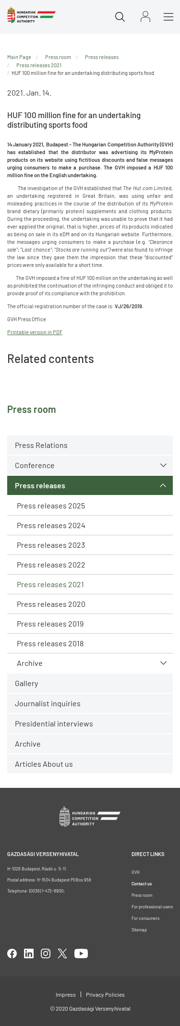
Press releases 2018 (50, 643)
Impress (66, 994)
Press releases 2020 (51, 603)
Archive (30, 662)
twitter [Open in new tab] (62, 953)
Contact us (142, 883)
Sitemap (139, 929)
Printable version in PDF (34, 332)
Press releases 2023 (51, 544)
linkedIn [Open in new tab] (29, 953)
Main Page (19, 57)
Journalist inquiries (48, 703)
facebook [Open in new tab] (12, 953)
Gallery (26, 683)
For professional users (152, 906)
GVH (136, 872)
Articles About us (44, 763)
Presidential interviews (54, 723)
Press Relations (41, 444)
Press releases (40, 485)
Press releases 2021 (50, 584)
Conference (35, 465)
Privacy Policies (105, 994)
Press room (58, 57)
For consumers (145, 918)
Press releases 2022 (51, 564)
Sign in (145, 16)
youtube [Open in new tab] (81, 953)
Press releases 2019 (50, 623)
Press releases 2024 (51, 525)
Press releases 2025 (51, 505)
